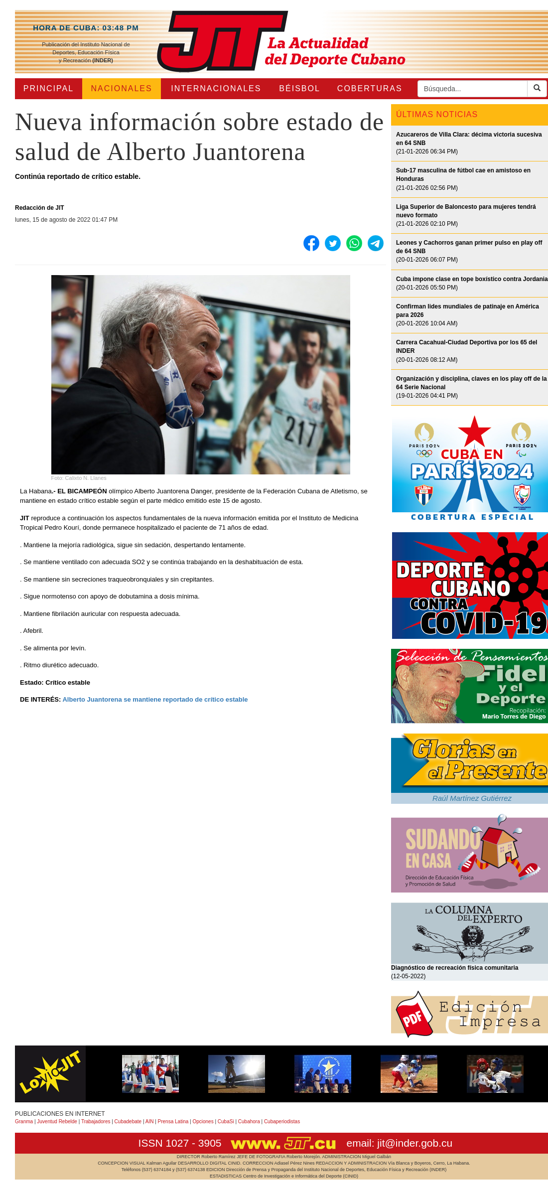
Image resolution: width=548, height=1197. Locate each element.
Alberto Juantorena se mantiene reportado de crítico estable (155, 699)
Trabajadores (96, 1121)
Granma (24, 1121)
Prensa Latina (173, 1121)
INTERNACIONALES (216, 88)
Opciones (202, 1121)
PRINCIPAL (48, 88)
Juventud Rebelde (57, 1121)
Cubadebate (128, 1121)
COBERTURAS (370, 88)
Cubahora (249, 1121)
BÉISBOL (299, 88)
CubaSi (226, 1121)
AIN (149, 1121)
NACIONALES (121, 88)
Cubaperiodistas (282, 1121)
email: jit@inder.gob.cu (399, 1143)
